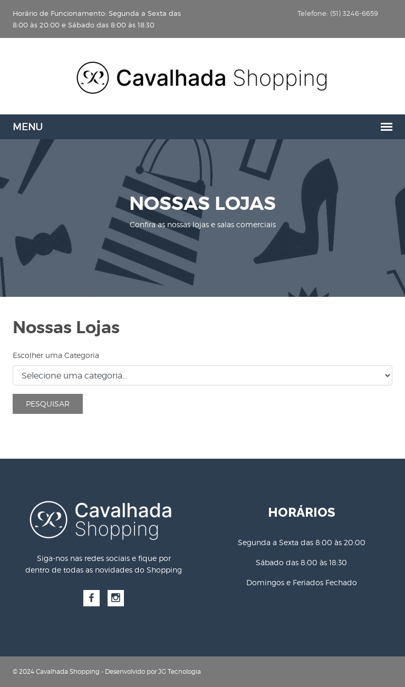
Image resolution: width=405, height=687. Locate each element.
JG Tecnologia (179, 671)
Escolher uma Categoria (56, 355)
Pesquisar (48, 403)
